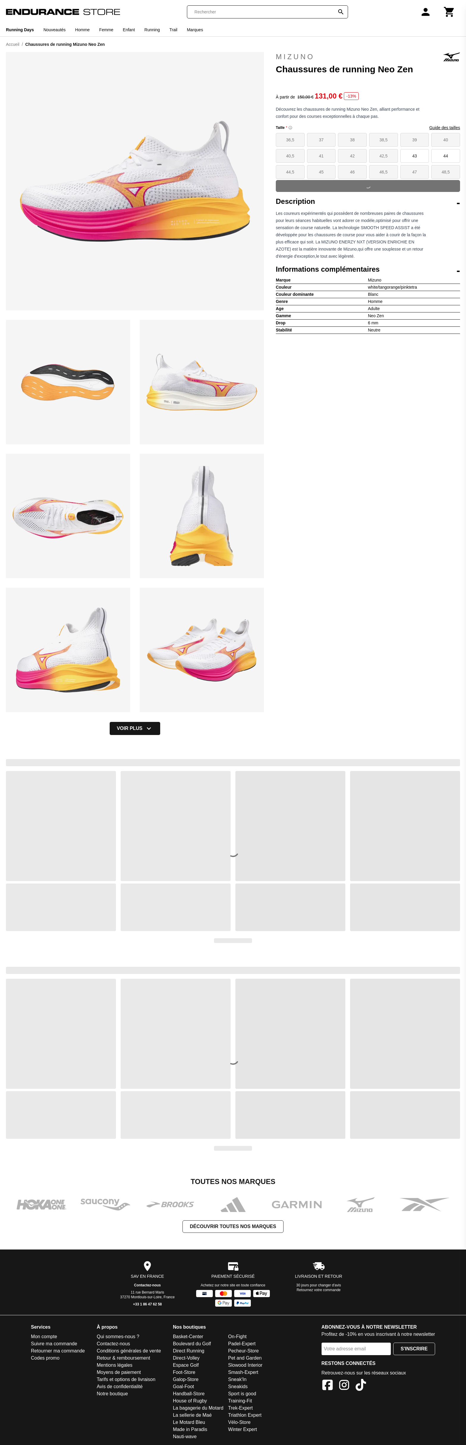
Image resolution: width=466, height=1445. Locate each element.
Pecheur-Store (243, 1350)
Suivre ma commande (54, 1343)
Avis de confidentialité (119, 1386)
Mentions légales (114, 1365)
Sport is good (242, 1393)
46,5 (384, 172)
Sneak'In (237, 1379)
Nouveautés (54, 29)
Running (152, 29)
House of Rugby (190, 1400)
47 (414, 172)
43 (414, 156)
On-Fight (237, 1336)
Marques (195, 29)
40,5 (290, 156)
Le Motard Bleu (189, 1422)
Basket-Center (188, 1336)
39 (414, 139)
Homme (82, 29)
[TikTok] (361, 1386)
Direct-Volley (186, 1357)
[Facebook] (327, 1386)
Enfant (129, 29)
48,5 (446, 172)
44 (445, 156)
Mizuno (368, 56)
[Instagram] (344, 1386)
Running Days (20, 29)
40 (445, 139)
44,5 (290, 172)
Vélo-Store (239, 1422)
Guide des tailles (444, 127)
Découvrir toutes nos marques (233, 1226)
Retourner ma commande (58, 1350)
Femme (106, 29)
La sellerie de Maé (192, 1415)
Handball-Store (189, 1393)
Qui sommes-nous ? (118, 1336)
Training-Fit (240, 1400)
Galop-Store (186, 1379)
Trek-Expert (240, 1407)
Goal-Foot (183, 1386)
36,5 (290, 139)
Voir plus (135, 728)
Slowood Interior (245, 1365)
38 (352, 139)
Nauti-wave (185, 1436)
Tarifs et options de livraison (126, 1379)
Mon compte (44, 1336)
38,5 (384, 139)
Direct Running (188, 1350)
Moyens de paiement (119, 1372)
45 (321, 172)
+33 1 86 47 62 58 (147, 1304)
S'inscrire (414, 1348)
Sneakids (238, 1386)
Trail (173, 29)
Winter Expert (242, 1429)
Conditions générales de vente (129, 1350)
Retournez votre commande (319, 1290)
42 (352, 156)
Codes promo (45, 1357)
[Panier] (449, 12)
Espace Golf (186, 1365)
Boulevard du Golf (192, 1343)
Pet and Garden (245, 1357)
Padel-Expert (242, 1343)
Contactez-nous (147, 1285)
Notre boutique (112, 1393)
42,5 (384, 156)
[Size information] (290, 128)
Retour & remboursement (123, 1357)
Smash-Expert (243, 1372)
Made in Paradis (190, 1429)
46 (352, 172)
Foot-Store (184, 1372)
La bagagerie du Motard (198, 1407)
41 (321, 156)
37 (321, 139)
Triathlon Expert (245, 1415)
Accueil (12, 44)
